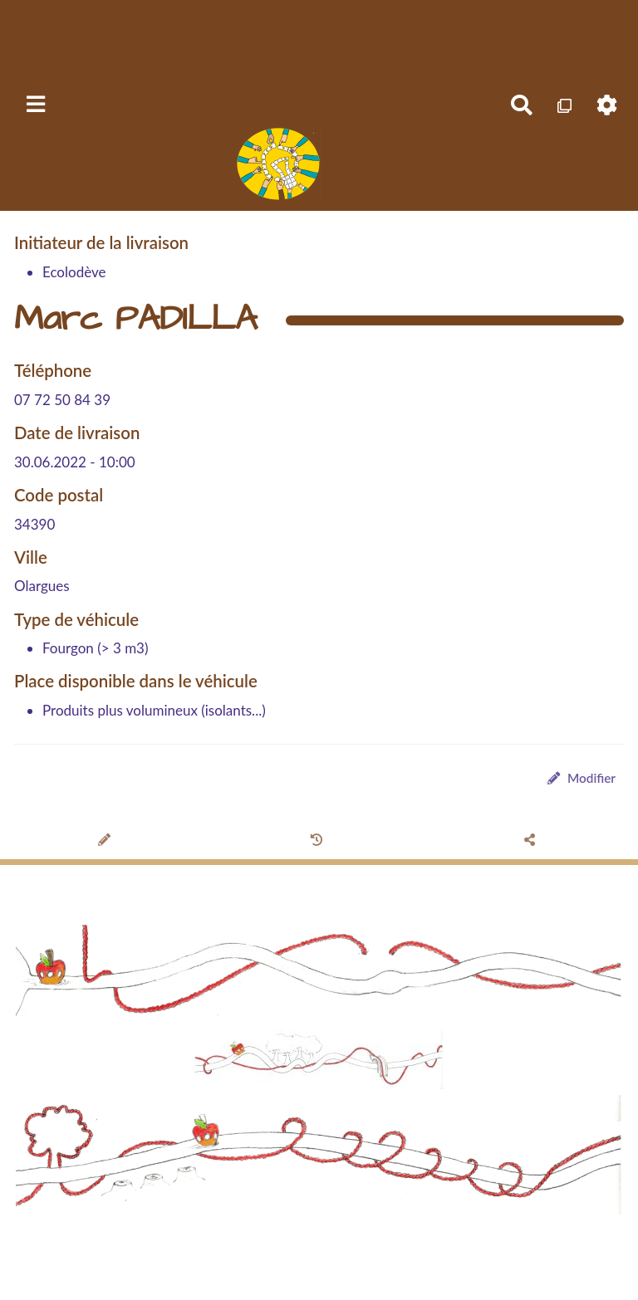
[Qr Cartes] (564, 106)
